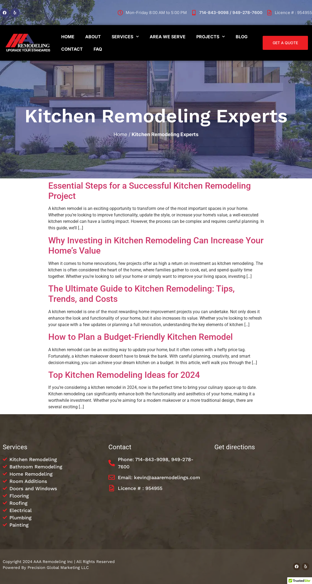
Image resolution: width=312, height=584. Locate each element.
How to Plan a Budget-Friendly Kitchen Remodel (140, 337)
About (93, 36)
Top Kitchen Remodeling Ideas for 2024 (124, 375)
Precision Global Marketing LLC (58, 567)
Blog (242, 36)
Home (67, 36)
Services (125, 36)
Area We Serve (168, 36)
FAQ (98, 49)
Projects (210, 36)
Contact (72, 49)
